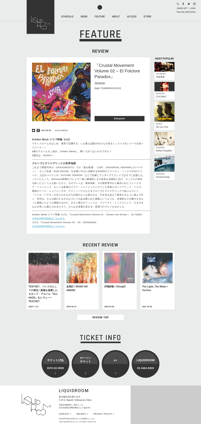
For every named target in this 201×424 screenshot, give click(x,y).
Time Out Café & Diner (186, 12)
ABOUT (116, 16)
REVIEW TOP (100, 317)
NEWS (84, 16)
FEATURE (100, 16)
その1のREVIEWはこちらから (48, 218)
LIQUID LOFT (182, 8)
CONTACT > (65, 414)
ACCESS (131, 16)
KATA (193, 8)
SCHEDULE (67, 16)
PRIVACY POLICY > (103, 414)
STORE (147, 16)
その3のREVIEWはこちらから (48, 226)
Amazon (119, 118)
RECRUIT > (82, 414)
